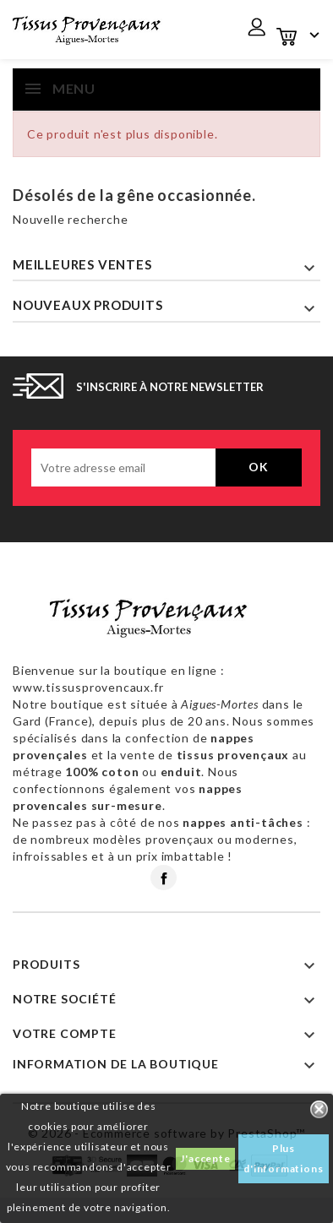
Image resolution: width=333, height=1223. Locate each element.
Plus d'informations (283, 1158)
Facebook (163, 877)
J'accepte (205, 1158)
